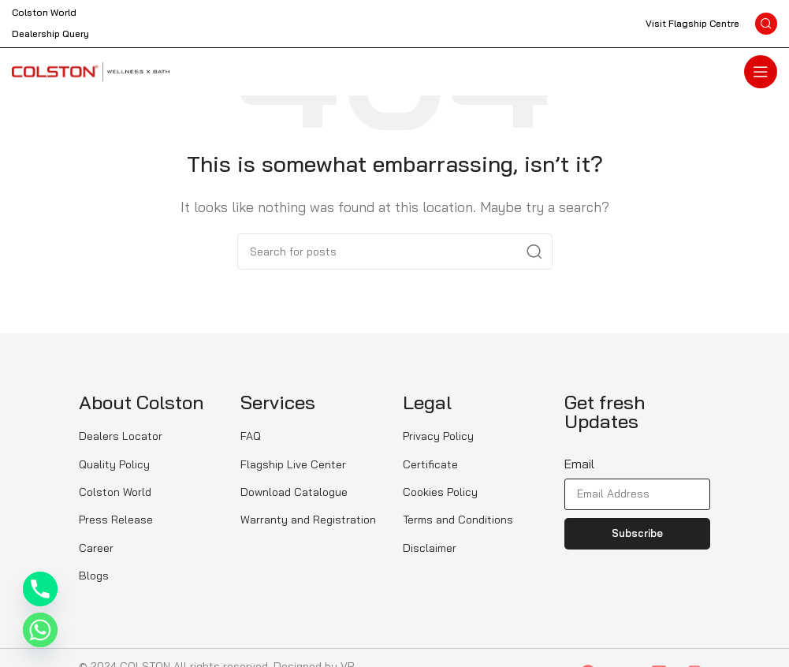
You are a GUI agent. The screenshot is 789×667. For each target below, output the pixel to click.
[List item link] (152, 436)
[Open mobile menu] (760, 72)
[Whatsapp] (40, 630)
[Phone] (40, 589)
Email (579, 463)
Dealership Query (50, 33)
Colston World (44, 12)
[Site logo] (90, 70)
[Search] (766, 23)
